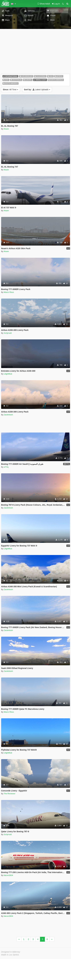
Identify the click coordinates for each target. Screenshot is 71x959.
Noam (6, 129)
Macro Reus (9, 292)
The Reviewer (9, 794)
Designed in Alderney (10, 952)
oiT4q (6, 467)
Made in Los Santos (10, 955)
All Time (10, 89)
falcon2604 (8, 875)
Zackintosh (8, 415)
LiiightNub (8, 374)
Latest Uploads (37, 89)
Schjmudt (8, 333)
